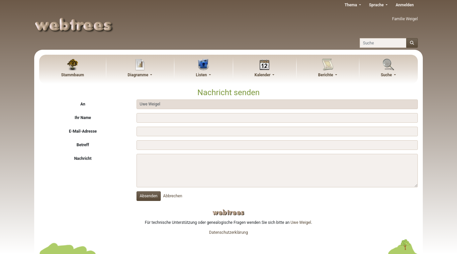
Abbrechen (172, 196)
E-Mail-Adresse (83, 131)
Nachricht (82, 158)
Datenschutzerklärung (228, 232)
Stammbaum (72, 75)
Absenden (149, 196)
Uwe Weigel (301, 222)
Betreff (83, 145)
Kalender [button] (262, 75)
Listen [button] (202, 75)
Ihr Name (83, 117)
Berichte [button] (326, 75)
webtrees (228, 212)
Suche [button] (387, 75)
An (82, 104)
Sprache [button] (377, 5)
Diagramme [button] (138, 75)
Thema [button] (351, 5)
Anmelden (405, 5)
